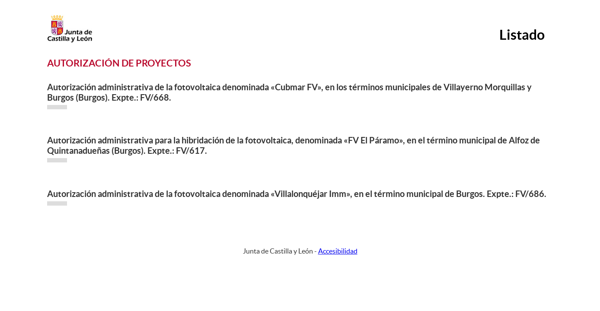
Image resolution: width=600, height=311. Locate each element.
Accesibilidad (337, 251)
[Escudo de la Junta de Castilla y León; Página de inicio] (69, 40)
